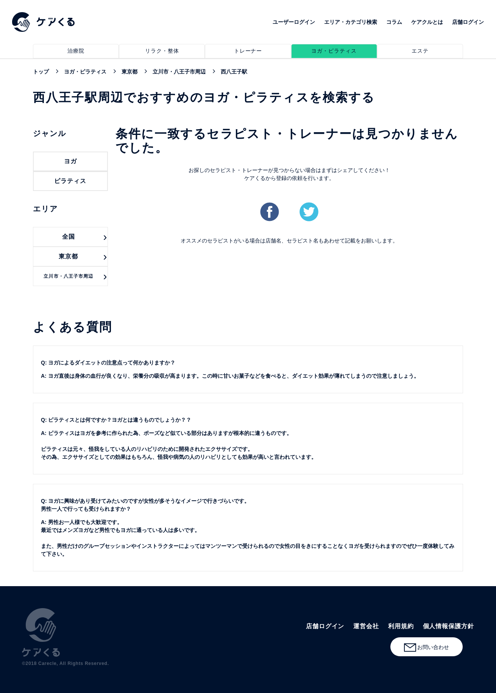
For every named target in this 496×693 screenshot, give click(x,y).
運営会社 (366, 626)
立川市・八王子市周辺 (68, 276)
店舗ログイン (468, 22)
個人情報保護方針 (448, 626)
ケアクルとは (427, 22)
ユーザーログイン (294, 22)
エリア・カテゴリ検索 (350, 22)
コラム (394, 22)
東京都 (68, 256)
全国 (68, 236)
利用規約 (401, 626)
